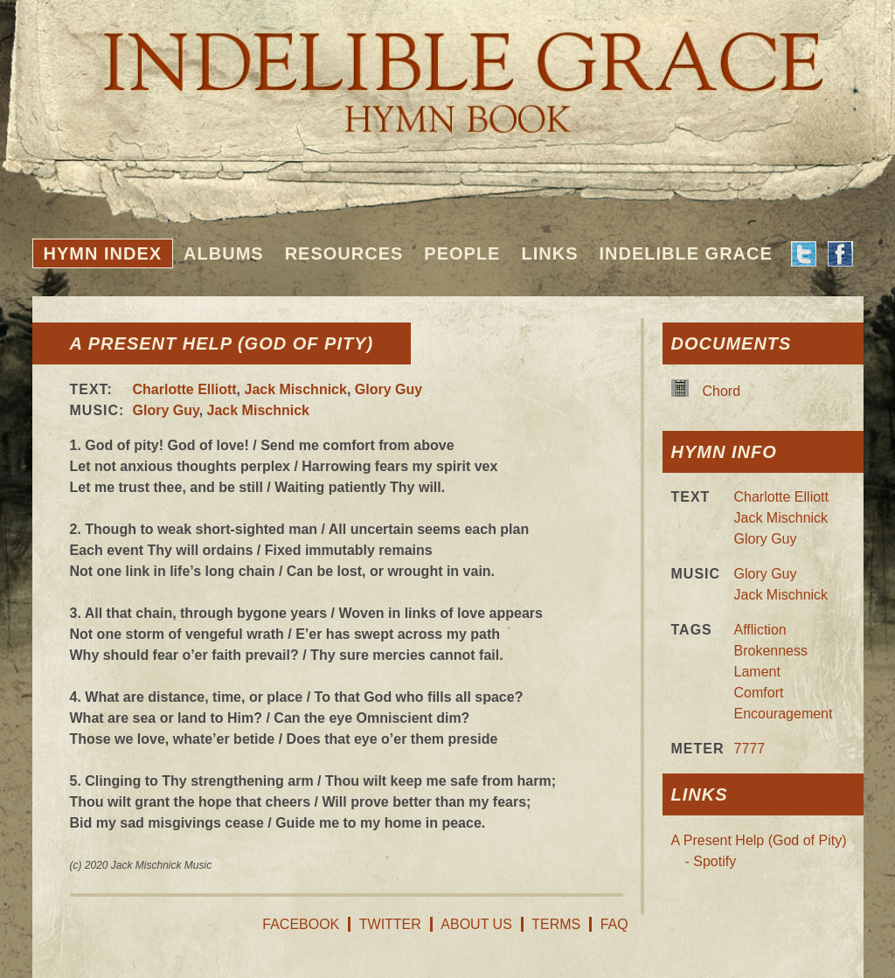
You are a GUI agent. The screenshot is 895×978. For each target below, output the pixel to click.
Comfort (759, 692)
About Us (476, 924)
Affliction (760, 629)
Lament (757, 671)
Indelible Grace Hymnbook (448, 70)
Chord (722, 391)
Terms (555, 924)
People (462, 253)
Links (549, 253)
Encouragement (783, 713)
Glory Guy (388, 389)
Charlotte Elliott (185, 389)
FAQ (614, 924)
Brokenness (771, 650)
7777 (750, 748)
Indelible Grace (685, 253)
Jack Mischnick (296, 389)
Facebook (300, 924)
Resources (344, 253)
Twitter (390, 924)
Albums (224, 253)
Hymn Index (103, 253)
